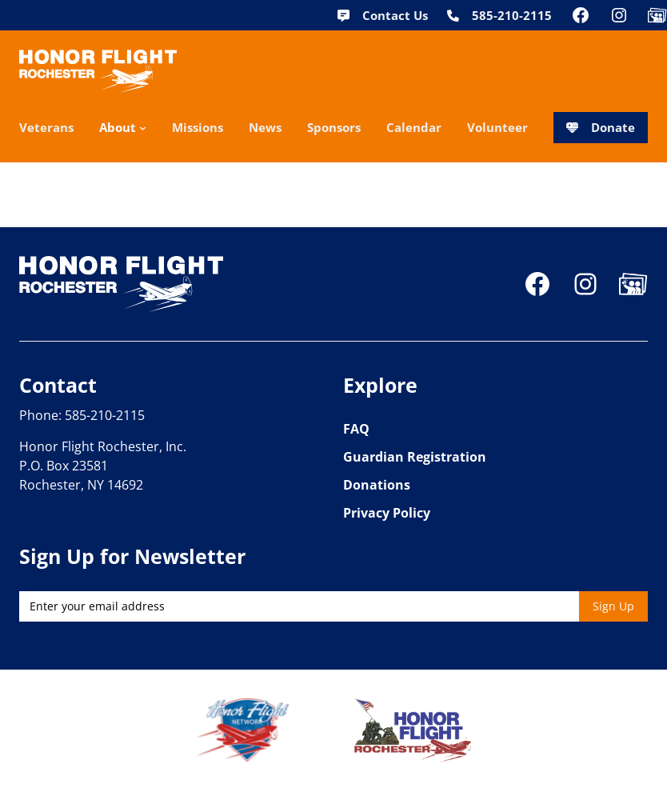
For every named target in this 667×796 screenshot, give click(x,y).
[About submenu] (142, 127)
